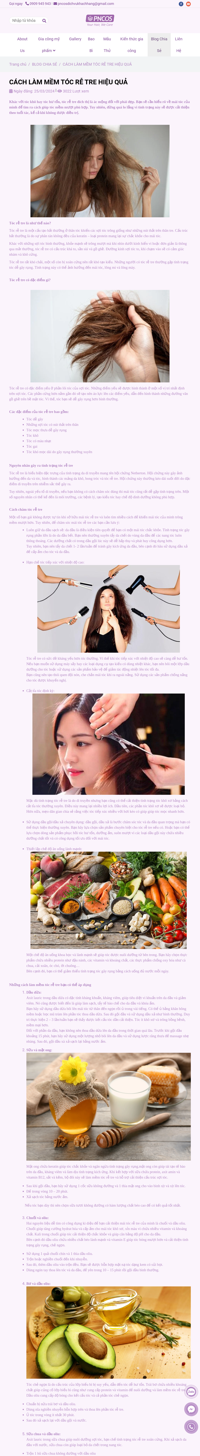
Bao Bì (91, 45)
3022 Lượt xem (73, 91)
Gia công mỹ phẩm (49, 45)
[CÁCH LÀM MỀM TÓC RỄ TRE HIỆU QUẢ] (100, 20)
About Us (22, 45)
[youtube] (189, 4)
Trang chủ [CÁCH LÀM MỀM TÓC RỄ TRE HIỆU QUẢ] (17, 64)
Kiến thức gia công (131, 45)
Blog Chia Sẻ (159, 45)
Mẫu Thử (107, 45)
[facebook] (182, 4)
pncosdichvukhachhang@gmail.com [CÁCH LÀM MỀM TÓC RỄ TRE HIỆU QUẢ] (84, 4)
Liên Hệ (178, 45)
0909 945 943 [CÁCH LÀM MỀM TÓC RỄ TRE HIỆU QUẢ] (38, 4)
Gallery (75, 39)
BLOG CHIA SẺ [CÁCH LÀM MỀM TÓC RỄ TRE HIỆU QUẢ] (44, 64)
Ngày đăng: (21, 91)
